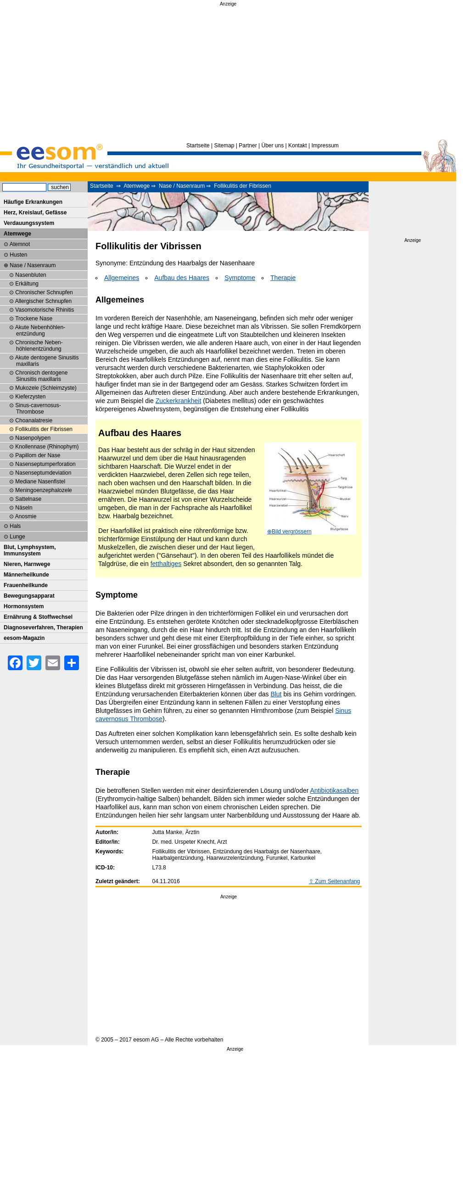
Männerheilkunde (26, 574)
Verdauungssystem (29, 223)
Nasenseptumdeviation (43, 473)
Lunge (17, 536)
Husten (18, 255)
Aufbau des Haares (181, 277)
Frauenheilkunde (26, 585)
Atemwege (136, 186)
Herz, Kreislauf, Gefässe (35, 212)
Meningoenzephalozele (43, 490)
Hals (15, 526)
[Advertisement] (228, 72)
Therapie (283, 277)
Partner (248, 145)
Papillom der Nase (37, 455)
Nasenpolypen (32, 438)
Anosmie (26, 516)
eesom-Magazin (24, 638)
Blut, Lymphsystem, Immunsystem (30, 550)
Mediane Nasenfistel (40, 481)
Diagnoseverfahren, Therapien (43, 627)
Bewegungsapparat (29, 596)
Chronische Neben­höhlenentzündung (38, 345)
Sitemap (224, 145)
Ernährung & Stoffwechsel (38, 617)
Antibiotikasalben (334, 790)
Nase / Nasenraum (182, 186)
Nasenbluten (30, 275)
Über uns (272, 145)
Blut (275, 694)
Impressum (324, 145)
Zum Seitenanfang (337, 881)
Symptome (239, 277)
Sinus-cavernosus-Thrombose (38, 408)
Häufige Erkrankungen (33, 202)
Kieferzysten (30, 396)
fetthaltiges (166, 563)
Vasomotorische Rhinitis (44, 310)
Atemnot (20, 244)
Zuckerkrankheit (178, 400)
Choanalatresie (33, 420)
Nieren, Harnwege (27, 564)
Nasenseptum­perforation (45, 464)
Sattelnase (28, 499)
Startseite (198, 145)
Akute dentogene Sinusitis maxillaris (47, 360)
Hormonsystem (24, 606)
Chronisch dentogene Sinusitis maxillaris (41, 376)
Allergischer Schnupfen (43, 301)
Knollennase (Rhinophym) (46, 446)
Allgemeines (121, 277)
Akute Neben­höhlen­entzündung (40, 330)
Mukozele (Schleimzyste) (45, 388)
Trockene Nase (33, 318)
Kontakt (297, 145)
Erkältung (27, 283)
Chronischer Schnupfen (44, 292)
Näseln (23, 507)
